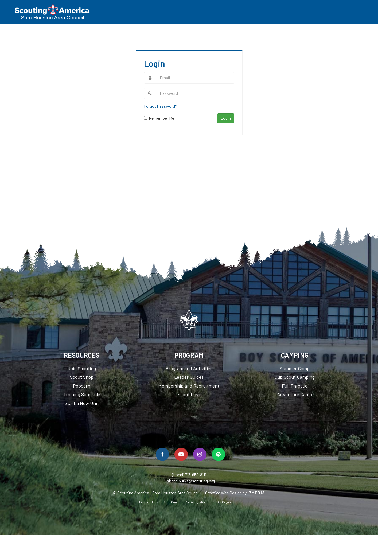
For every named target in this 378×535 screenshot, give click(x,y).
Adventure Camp (294, 394)
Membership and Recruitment (188, 386)
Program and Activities (189, 368)
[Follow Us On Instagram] (199, 454)
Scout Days (189, 394)
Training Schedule (81, 394)
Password (150, 93)
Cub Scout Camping (294, 377)
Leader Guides (189, 377)
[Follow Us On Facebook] (162, 454)
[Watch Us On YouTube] (181, 454)
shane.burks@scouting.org (191, 480)
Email (150, 78)
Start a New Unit (82, 403)
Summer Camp (295, 368)
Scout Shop (81, 377)
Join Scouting (82, 368)
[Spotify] (218, 454)
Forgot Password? (160, 105)
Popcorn (81, 386)
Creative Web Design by (235, 492)
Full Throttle (294, 386)
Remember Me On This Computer (161, 118)
